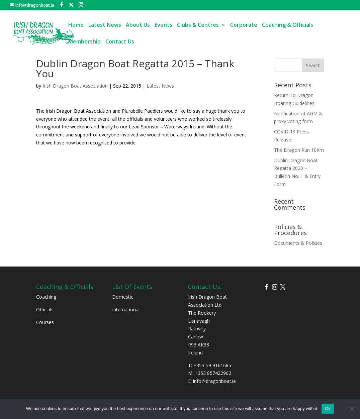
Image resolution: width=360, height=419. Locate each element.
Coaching (46, 297)
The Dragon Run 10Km (299, 150)
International (126, 309)
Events (163, 25)
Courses (45, 322)
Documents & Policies (298, 243)
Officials (45, 309)
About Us (138, 25)
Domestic (122, 297)
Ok (328, 408)
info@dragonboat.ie (214, 381)
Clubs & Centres (198, 25)
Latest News (104, 25)
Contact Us (119, 42)
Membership (84, 42)
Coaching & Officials (287, 25)
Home (76, 25)
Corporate (243, 25)
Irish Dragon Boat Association (75, 86)
